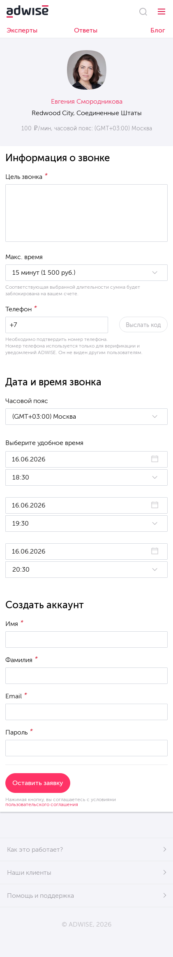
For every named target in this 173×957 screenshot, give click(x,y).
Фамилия (21, 659)
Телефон (21, 308)
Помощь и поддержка (40, 895)
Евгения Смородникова (86, 101)
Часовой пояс (26, 401)
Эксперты (22, 30)
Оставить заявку (37, 783)
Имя (14, 623)
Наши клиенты (29, 872)
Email (16, 695)
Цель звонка (26, 176)
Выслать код (143, 325)
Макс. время (24, 257)
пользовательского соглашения (41, 804)
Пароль (19, 731)
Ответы (85, 30)
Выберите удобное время (44, 443)
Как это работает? (35, 849)
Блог (157, 30)
